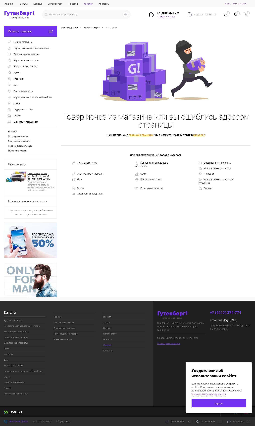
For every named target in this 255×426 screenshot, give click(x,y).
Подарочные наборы (149, 188)
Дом (77, 179)
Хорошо (218, 403)
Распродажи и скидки (19, 141)
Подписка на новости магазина (27, 201)
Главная (8, 3)
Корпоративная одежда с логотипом (151, 164)
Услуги (23, 3)
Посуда (205, 188)
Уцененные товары (17, 150)
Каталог (88, 3)
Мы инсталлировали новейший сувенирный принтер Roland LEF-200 (39, 176)
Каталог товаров (30, 31)
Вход (227, 3)
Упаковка (206, 173)
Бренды (37, 3)
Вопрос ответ (55, 3)
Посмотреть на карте (168, 343)
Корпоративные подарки (215, 168)
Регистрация (240, 3)
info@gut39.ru (228, 320)
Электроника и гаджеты (87, 173)
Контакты (104, 3)
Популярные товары (18, 136)
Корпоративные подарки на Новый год (216, 181)
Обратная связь (16, 421)
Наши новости (17, 164)
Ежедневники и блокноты (215, 162)
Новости (73, 3)
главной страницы (141, 135)
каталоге (199, 135)
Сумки (141, 173)
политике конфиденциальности (209, 394)
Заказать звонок (166, 16)
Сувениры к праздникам (87, 193)
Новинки (12, 131)
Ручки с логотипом (84, 162)
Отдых (78, 188)
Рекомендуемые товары (20, 146)
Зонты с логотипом (148, 179)
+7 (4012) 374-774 (42, 421)
